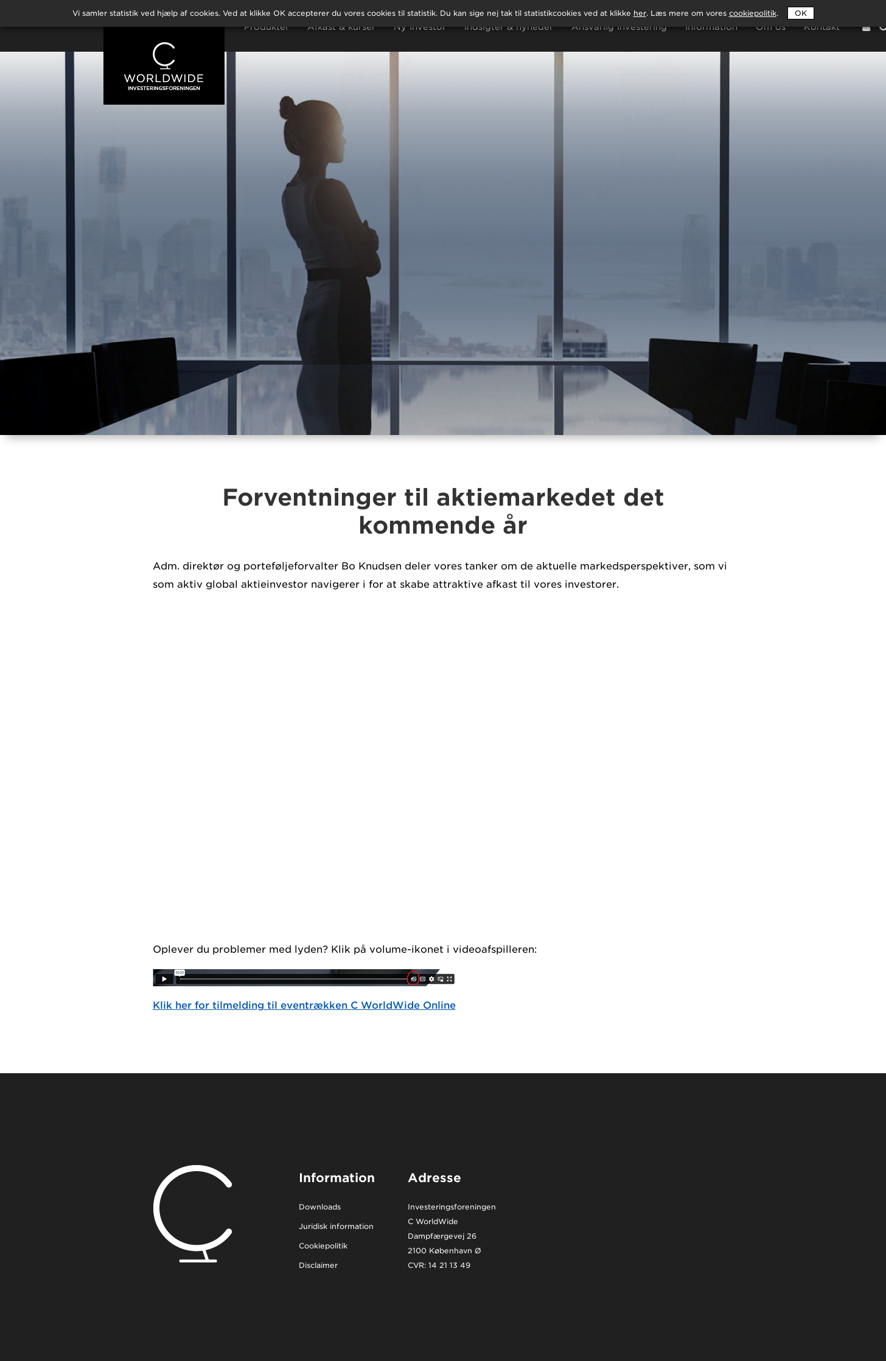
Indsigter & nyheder (508, 27)
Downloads (320, 1207)
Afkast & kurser (341, 27)
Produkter (266, 27)
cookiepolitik (752, 13)
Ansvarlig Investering (619, 27)
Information (711, 27)
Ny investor (420, 27)
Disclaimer (318, 1266)
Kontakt (822, 27)
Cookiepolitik (323, 1246)
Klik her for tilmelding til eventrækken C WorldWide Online (304, 1005)
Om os (771, 27)
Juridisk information (336, 1227)
